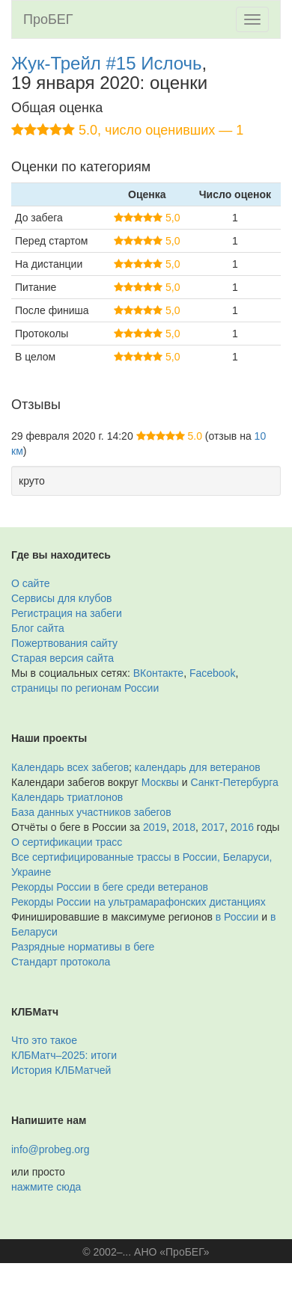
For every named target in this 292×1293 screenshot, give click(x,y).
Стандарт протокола (60, 962)
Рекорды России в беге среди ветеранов (109, 887)
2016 (242, 827)
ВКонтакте (158, 673)
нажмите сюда (46, 1187)
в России (237, 917)
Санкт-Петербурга (235, 782)
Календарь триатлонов (67, 797)
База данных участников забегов (91, 812)
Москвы (160, 782)
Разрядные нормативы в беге (82, 947)
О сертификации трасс (66, 842)
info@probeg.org (50, 1149)
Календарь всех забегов (70, 767)
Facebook (212, 673)
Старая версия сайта (62, 658)
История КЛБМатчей (61, 1070)
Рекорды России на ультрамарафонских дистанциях (138, 902)
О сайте (30, 583)
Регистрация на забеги (66, 613)
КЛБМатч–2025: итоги (64, 1055)
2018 (183, 827)
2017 (213, 827)
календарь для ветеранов (198, 767)
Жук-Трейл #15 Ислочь (106, 63)
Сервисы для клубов (61, 598)
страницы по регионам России (85, 688)
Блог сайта (37, 628)
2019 (154, 827)
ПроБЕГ (48, 19)
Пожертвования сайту (64, 643)
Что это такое (44, 1040)
